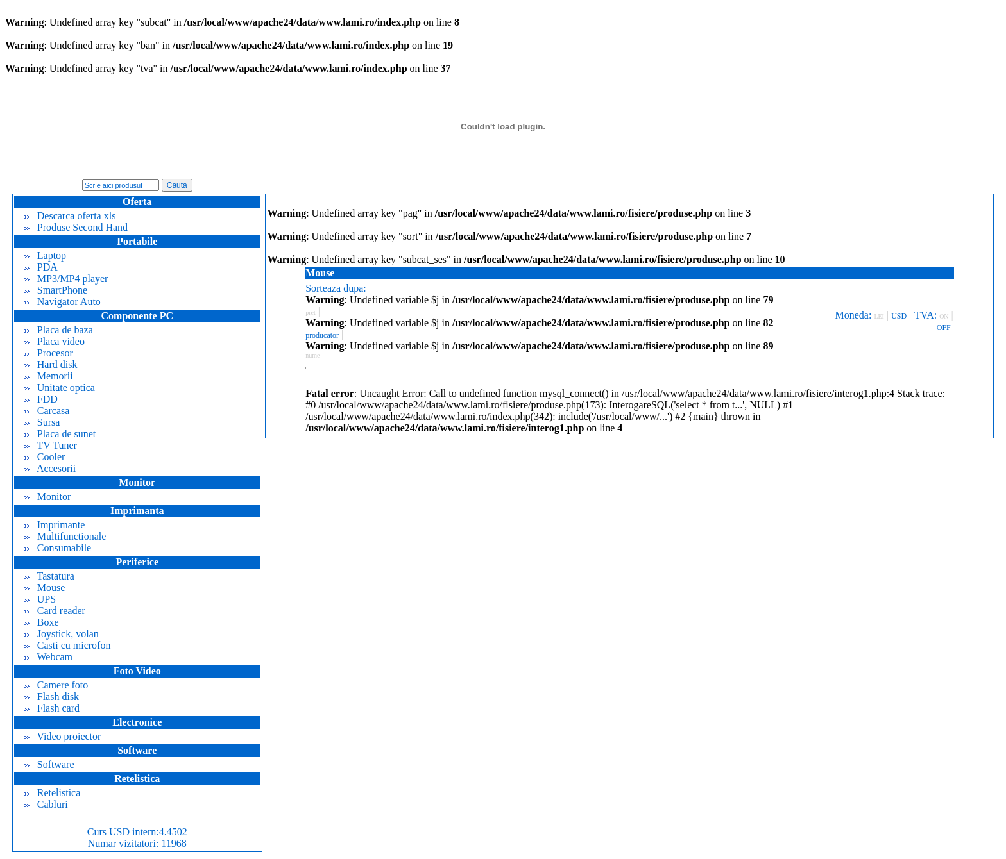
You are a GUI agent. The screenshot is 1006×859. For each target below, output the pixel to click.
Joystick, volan (61, 633)
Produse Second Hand (76, 227)
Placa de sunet (60, 433)
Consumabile (57, 547)
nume (312, 355)
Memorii (48, 376)
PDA (41, 267)
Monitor (47, 496)
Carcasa (47, 410)
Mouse (44, 587)
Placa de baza (58, 329)
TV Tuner (50, 445)
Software (49, 764)
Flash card (52, 708)
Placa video (54, 341)
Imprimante (54, 524)
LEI (879, 316)
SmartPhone (55, 290)
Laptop (45, 255)
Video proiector (62, 736)
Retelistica (52, 792)
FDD (41, 399)
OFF (944, 327)
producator (322, 335)
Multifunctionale (65, 536)
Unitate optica (59, 387)
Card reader (54, 610)
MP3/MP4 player (66, 278)
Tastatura (49, 576)
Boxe (41, 622)
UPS (40, 599)
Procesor (48, 352)
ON (943, 316)
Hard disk (51, 364)
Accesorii (50, 468)
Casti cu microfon (67, 645)
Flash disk (51, 696)
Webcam (48, 656)
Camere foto (56, 685)
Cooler (44, 456)
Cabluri (46, 804)
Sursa (42, 422)
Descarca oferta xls (70, 215)
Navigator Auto (62, 301)
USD (899, 316)
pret (310, 312)
